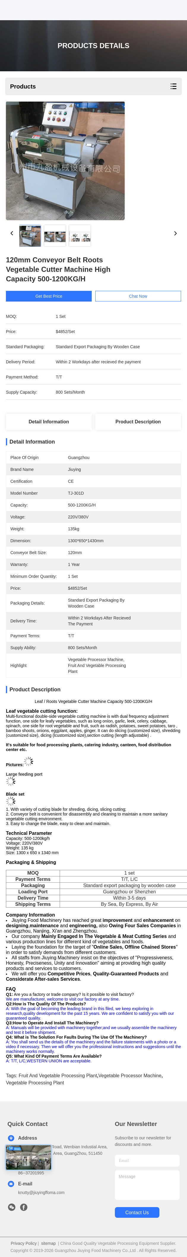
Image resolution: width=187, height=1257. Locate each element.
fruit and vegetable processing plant (58, 1075)
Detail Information (49, 421)
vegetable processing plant (35, 1082)
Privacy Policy (24, 1243)
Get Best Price (48, 296)
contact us (137, 1212)
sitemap (48, 1243)
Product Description (138, 421)
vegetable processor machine (129, 1075)
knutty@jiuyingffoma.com (41, 1192)
